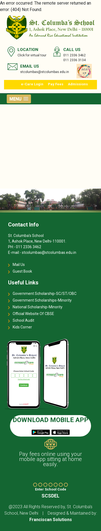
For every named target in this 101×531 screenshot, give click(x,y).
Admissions (78, 84)
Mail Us (19, 264)
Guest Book (22, 271)
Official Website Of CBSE (33, 314)
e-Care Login (32, 84)
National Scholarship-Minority (37, 307)
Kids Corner (22, 327)
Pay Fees (55, 84)
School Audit (23, 320)
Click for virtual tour (32, 55)
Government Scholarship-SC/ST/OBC (44, 293)
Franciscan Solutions (50, 519)
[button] (19, 98)
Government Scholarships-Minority (42, 300)
